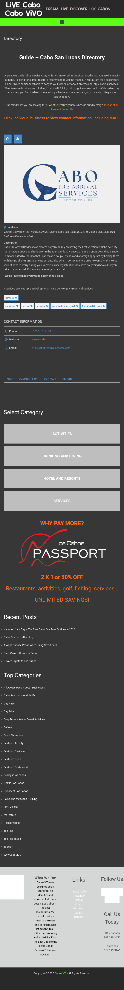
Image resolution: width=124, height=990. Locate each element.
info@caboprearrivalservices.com (50, 347)
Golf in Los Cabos (14, 782)
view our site (38, 339)
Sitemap (78, 900)
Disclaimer (79, 895)
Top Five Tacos (12, 838)
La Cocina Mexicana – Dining (20, 798)
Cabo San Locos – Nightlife (19, 695)
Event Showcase (13, 735)
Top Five (8, 830)
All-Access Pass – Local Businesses (24, 687)
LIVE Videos (11, 806)
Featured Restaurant (16, 767)
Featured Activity (13, 743)
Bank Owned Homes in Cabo (20, 653)
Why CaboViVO (12, 854)
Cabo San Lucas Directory (19, 637)
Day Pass (9, 703)
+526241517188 (41, 331)
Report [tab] (67, 378)
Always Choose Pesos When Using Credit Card (30, 645)
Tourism (8, 846)
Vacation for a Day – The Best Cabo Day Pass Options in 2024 (39, 629)
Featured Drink (12, 759)
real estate (10, 814)
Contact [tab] (50, 378)
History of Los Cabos (16, 791)
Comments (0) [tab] (28, 378)
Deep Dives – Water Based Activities (24, 719)
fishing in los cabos (15, 775)
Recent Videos (12, 822)
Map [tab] (10, 378)
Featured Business (14, 751)
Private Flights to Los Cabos (20, 661)
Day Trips (9, 711)
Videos (79, 904)
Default (8, 727)
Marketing (79, 908)
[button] (62, 22)
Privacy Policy (79, 891)
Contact (78, 916)
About (78, 912)
